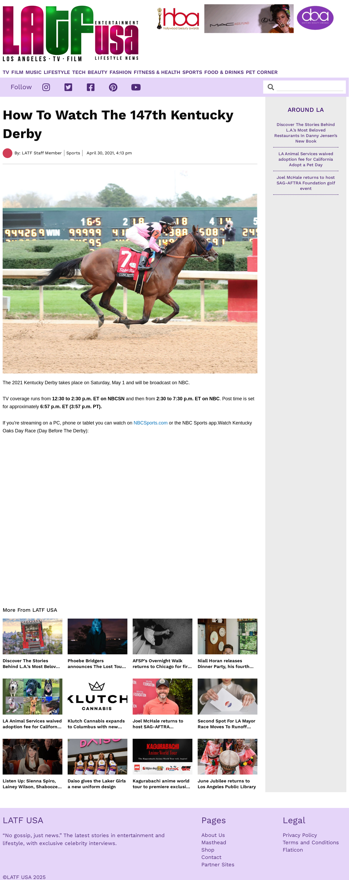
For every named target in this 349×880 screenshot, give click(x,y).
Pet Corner (262, 72)
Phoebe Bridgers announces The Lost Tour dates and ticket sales (96, 663)
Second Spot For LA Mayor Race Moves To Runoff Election (226, 724)
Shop (208, 850)
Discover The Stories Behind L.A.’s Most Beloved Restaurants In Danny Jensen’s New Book (32, 663)
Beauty (97, 72)
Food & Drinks (224, 72)
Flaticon (293, 850)
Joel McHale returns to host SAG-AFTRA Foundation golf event (158, 724)
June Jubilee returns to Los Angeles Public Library (227, 783)
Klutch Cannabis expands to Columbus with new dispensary (96, 724)
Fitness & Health (157, 72)
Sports (192, 72)
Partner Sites (218, 864)
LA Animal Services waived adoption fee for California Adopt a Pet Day (32, 724)
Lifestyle (57, 72)
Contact (211, 857)
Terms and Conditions (311, 842)
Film (17, 72)
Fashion (120, 72)
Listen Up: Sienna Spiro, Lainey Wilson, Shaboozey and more (31, 784)
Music (34, 72)
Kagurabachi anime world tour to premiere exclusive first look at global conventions (162, 784)
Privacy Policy (300, 835)
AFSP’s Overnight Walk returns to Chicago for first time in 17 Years (162, 663)
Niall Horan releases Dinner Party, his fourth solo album (224, 663)
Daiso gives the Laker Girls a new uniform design (97, 783)
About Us (213, 835)
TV (6, 72)
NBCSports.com (151, 423)
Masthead (213, 842)
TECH (79, 72)
